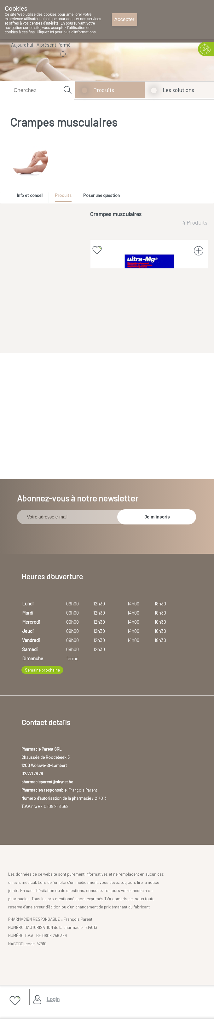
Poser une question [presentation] (101, 195)
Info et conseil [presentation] (30, 195)
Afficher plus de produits (149, 374)
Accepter (124, 19)
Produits (103, 89)
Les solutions (178, 89)
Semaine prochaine (42, 742)
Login (53, 999)
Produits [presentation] (63, 195)
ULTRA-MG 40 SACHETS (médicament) (149, 314)
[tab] (32, 196)
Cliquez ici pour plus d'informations (66, 32)
